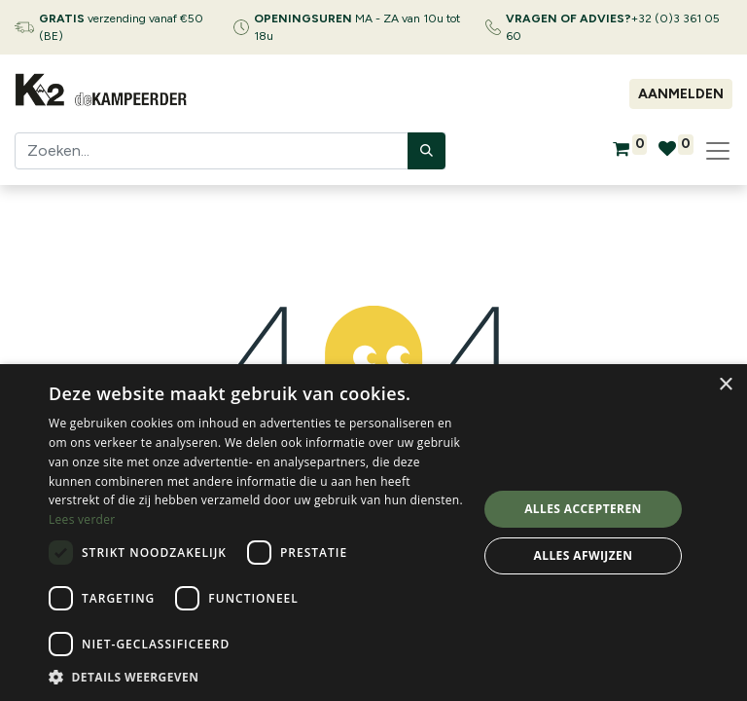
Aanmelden (681, 94)
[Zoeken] (426, 150)
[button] (257, 676)
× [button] (725, 385)
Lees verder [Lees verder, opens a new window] (82, 519)
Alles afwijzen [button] (583, 555)
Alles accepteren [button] (583, 508)
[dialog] (373, 532)
